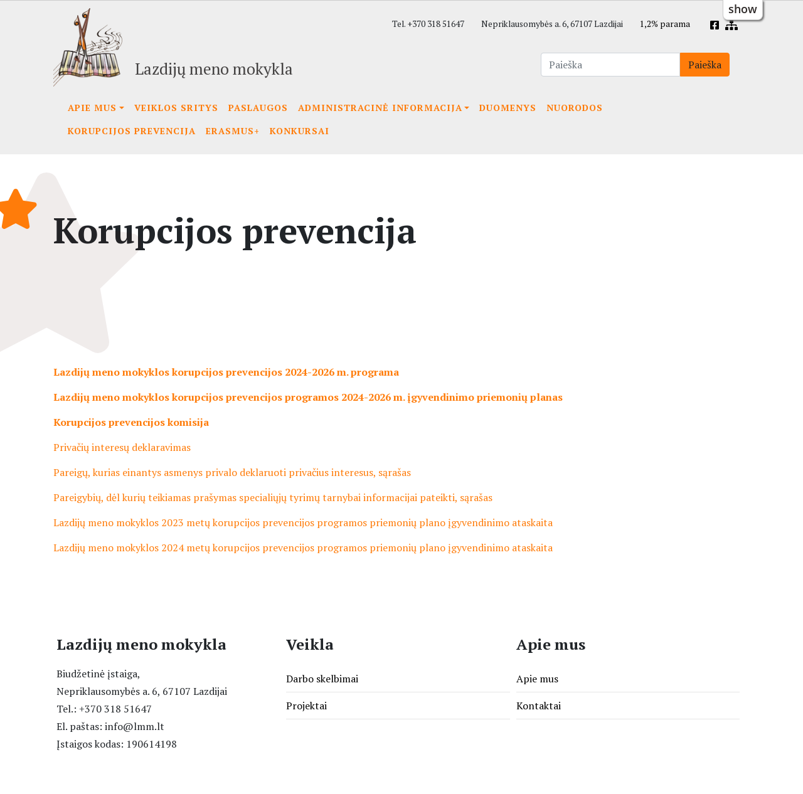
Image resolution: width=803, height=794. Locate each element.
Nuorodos (574, 108)
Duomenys (507, 108)
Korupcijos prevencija (132, 131)
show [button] (742, 8)
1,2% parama (665, 23)
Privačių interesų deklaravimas (122, 447)
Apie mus (92, 108)
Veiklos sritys (176, 108)
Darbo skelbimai (322, 678)
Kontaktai (538, 705)
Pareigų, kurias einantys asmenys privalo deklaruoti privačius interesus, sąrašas (232, 472)
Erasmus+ (233, 131)
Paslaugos (258, 108)
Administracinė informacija (380, 108)
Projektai (306, 705)
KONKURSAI (299, 131)
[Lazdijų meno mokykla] (173, 47)
